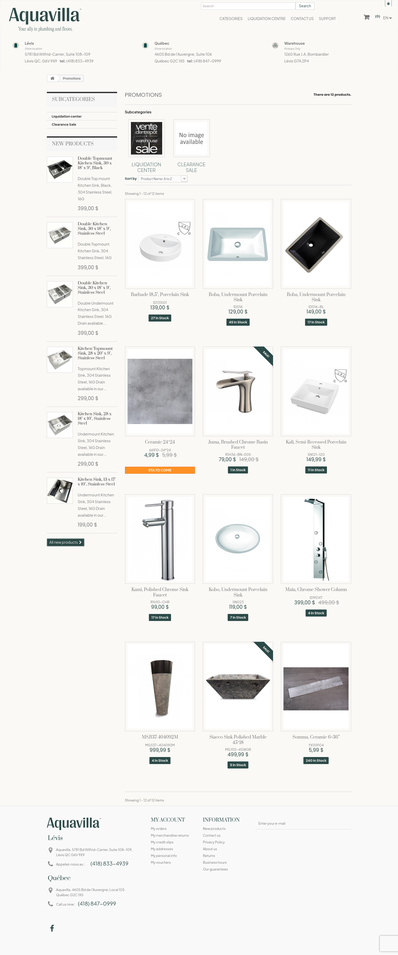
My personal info (164, 856)
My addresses (162, 849)
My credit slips (162, 842)
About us (210, 849)
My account (168, 820)
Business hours (214, 862)
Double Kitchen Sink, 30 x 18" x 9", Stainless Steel (94, 228)
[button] (231, 18)
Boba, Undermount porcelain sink (238, 297)
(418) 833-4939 (79, 61)
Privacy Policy (214, 842)
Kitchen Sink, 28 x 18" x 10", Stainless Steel (95, 418)
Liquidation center (67, 116)
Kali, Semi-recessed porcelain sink (316, 445)
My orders (159, 828)
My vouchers (161, 862)
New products (73, 144)
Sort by (131, 178)
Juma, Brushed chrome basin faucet (238, 445)
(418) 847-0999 (207, 61)
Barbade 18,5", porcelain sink (160, 295)
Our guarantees (215, 869)
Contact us (211, 835)
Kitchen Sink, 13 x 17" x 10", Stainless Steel (97, 482)
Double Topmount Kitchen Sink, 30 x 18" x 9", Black (95, 163)
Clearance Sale (64, 124)
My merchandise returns (170, 835)
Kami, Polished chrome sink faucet (159, 592)
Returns (209, 856)
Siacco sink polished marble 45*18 (238, 740)
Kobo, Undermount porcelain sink (238, 592)
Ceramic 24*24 (160, 442)
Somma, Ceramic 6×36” (316, 737)
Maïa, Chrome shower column (316, 590)
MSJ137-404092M (160, 737)
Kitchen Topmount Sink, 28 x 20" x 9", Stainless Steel (95, 353)
